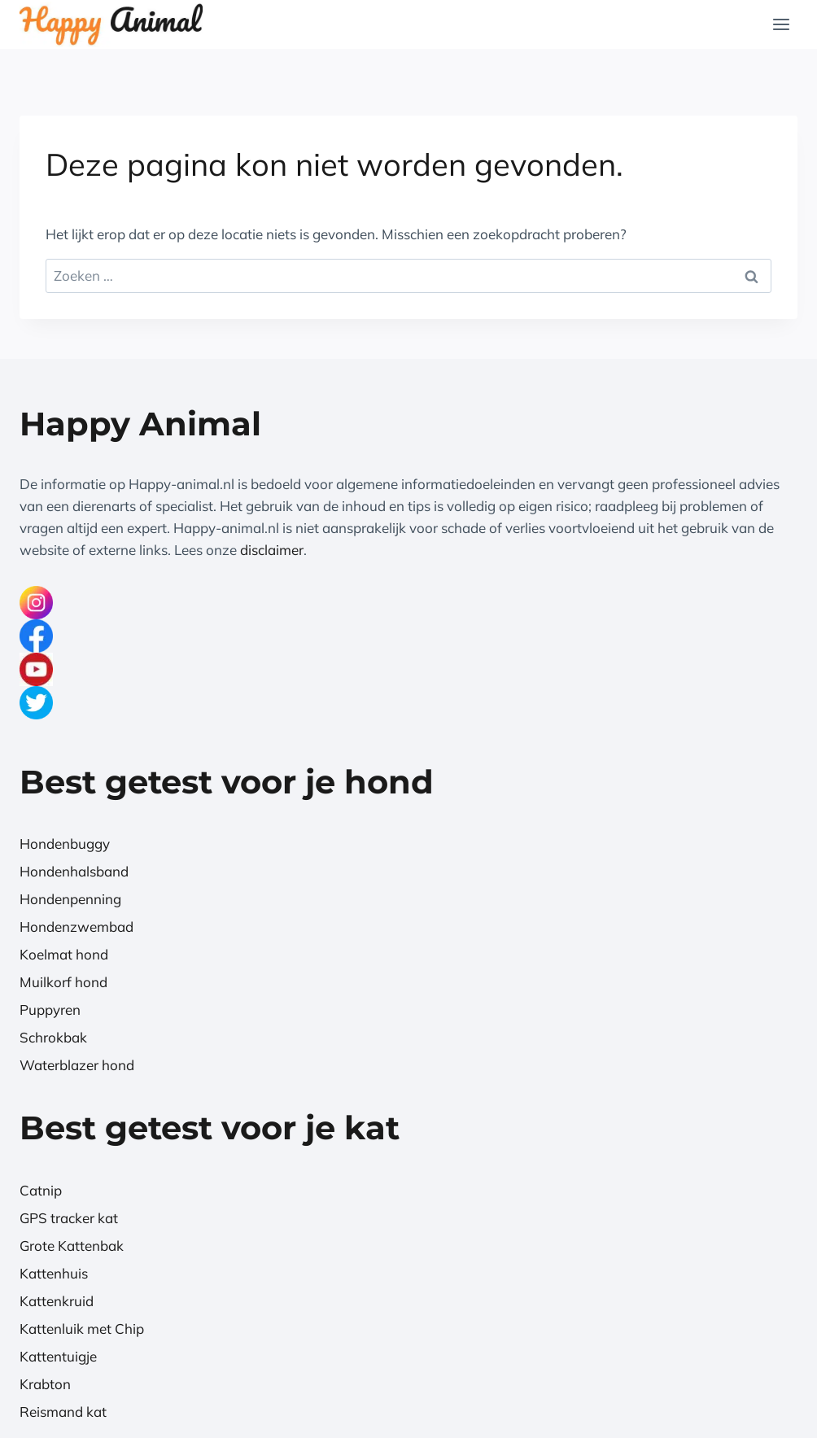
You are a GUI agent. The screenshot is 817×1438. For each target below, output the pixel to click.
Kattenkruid (57, 1300)
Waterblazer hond (77, 1064)
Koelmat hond (64, 954)
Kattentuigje (58, 1356)
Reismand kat (63, 1411)
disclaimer (272, 549)
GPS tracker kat (69, 1217)
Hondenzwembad (76, 926)
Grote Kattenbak (72, 1245)
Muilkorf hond (63, 981)
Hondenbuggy (65, 843)
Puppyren (50, 1009)
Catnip (41, 1190)
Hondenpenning (70, 898)
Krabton (45, 1383)
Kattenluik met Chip (82, 1328)
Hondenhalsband (74, 871)
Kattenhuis (54, 1273)
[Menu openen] (780, 24)
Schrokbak (53, 1037)
